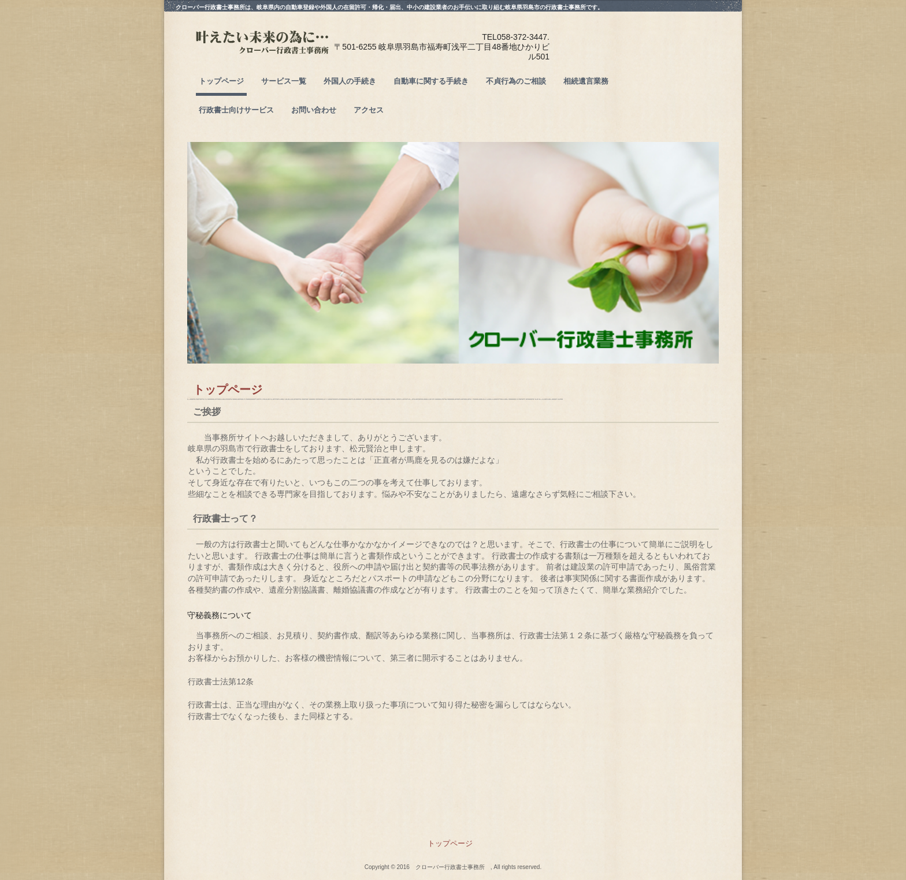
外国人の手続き (350, 81)
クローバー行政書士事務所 (279, 52)
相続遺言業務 (585, 81)
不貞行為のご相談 (516, 81)
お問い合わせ (313, 110)
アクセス (369, 110)
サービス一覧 (283, 81)
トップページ (221, 81)
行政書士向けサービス (236, 110)
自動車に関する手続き (431, 81)
